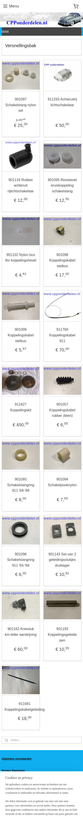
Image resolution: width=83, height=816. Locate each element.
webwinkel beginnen (66, 800)
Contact (7, 778)
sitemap (44, 800)
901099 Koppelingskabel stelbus (21, 335)
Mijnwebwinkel (48, 808)
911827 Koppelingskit (20, 407)
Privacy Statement (13, 770)
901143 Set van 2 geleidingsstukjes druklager (62, 559)
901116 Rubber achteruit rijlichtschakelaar (21, 185)
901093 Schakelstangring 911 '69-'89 (20, 484)
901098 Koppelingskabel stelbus (62, 260)
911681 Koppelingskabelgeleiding (25, 706)
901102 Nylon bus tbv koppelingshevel (20, 257)
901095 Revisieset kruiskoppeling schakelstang (62, 185)
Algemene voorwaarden (17, 758)
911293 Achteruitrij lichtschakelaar (62, 102)
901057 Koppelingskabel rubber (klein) (62, 409)
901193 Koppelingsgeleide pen (62, 634)
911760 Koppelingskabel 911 (62, 335)
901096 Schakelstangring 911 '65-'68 (20, 559)
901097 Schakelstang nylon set (20, 104)
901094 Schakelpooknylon (62, 482)
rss (51, 800)
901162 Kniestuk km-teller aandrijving (21, 631)
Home (5, 31)
